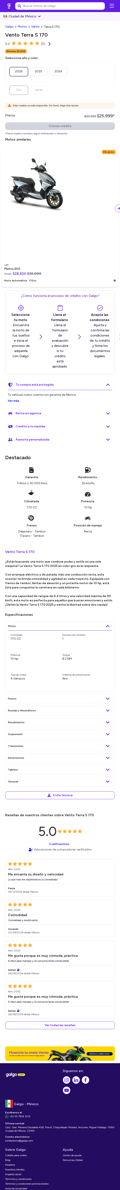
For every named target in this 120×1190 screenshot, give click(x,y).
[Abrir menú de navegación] (112, 6)
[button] (60, 1025)
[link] (9, 6)
